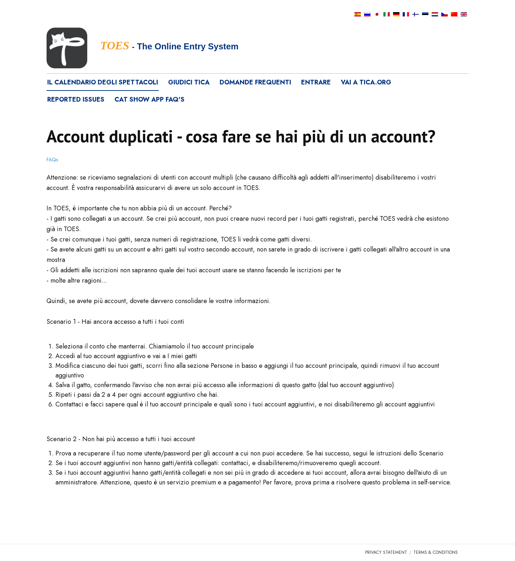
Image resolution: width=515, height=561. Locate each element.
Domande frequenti (255, 82)
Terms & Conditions (435, 552)
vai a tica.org (366, 82)
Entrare (316, 82)
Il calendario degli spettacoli (102, 82)
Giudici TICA (189, 82)
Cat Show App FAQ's (149, 99)
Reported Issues (75, 99)
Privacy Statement (386, 552)
